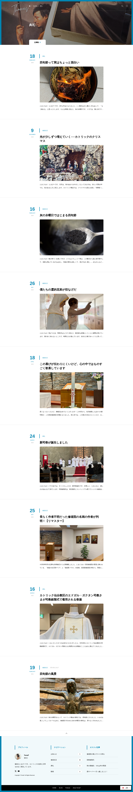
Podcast (67, 788)
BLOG (61, 788)
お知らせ (66, 754)
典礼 (66, 765)
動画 (66, 771)
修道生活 (66, 760)
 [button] (66, 733)
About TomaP (77, 788)
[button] (127, 6)
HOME (54, 788)
